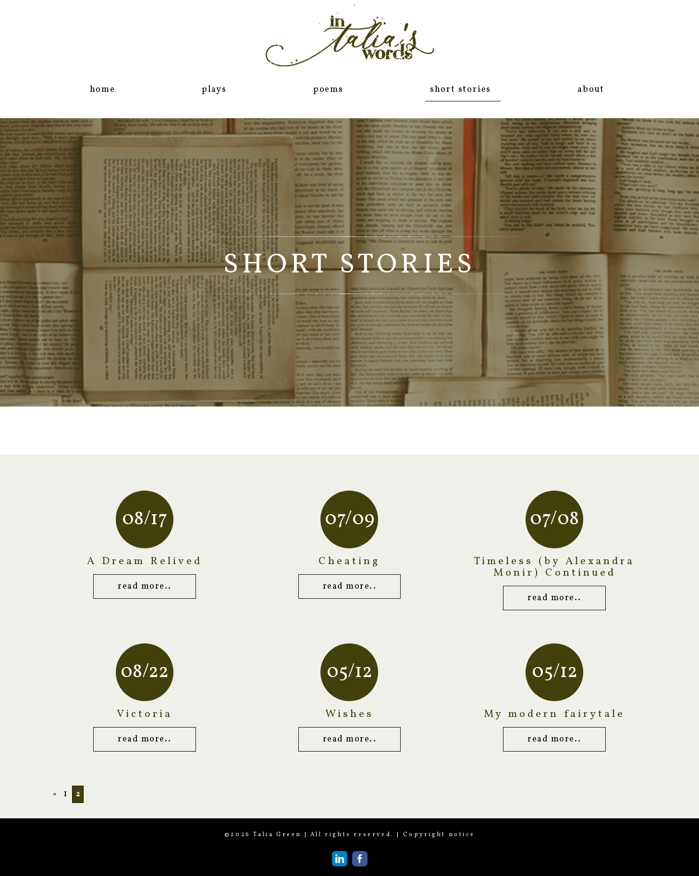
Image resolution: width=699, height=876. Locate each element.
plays (214, 90)
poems (328, 90)
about (590, 90)
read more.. (145, 586)
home (102, 90)
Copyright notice (439, 835)
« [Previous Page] (55, 794)
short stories (460, 90)
